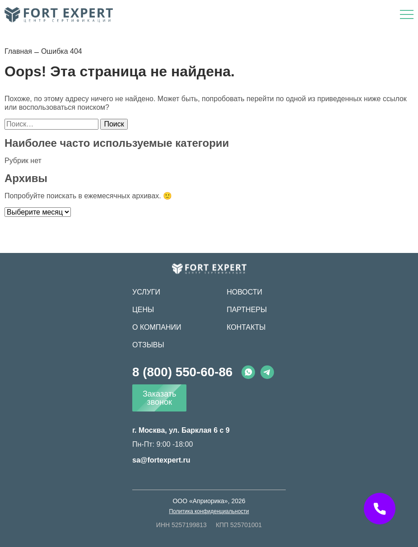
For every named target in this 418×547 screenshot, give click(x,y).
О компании (156, 327)
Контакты (246, 327)
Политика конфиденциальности (209, 511)
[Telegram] (267, 372)
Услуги (146, 292)
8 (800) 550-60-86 (182, 372)
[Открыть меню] (406, 14)
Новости (244, 292)
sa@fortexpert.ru (161, 460)
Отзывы (148, 345)
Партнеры (247, 309)
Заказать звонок (159, 398)
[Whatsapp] (248, 372)
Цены (143, 309)
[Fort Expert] (209, 268)
